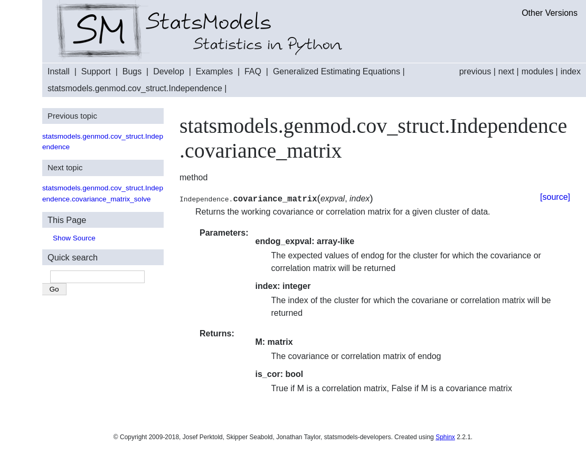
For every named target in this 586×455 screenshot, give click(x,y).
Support (96, 71)
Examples (214, 71)
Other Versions (550, 12)
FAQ (252, 71)
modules (537, 71)
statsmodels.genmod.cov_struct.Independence (135, 88)
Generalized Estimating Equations (336, 71)
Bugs (131, 71)
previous (475, 71)
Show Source (74, 238)
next (506, 71)
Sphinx (445, 437)
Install (59, 71)
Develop (168, 71)
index (571, 71)
